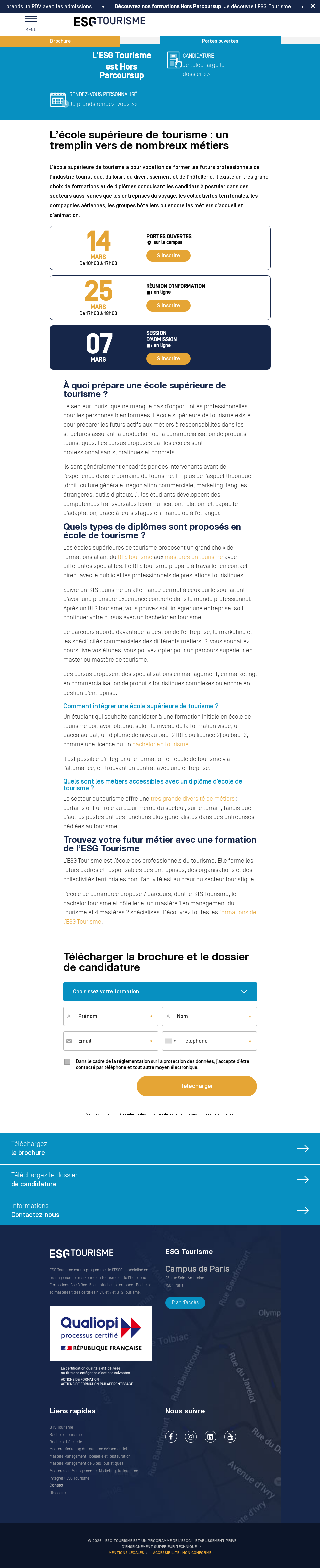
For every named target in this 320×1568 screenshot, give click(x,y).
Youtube (230, 1436)
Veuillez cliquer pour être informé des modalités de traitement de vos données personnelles (160, 1114)
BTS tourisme (135, 557)
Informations (165, 1212)
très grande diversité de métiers (193, 798)
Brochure (60, 41)
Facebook (171, 1436)
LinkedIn (210, 1436)
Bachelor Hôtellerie (66, 1442)
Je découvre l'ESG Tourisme (260, 7)
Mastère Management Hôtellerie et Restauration (90, 1456)
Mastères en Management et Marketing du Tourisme (94, 1471)
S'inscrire (168, 256)
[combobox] (170, 1041)
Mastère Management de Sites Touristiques (86, 1463)
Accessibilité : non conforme (182, 1553)
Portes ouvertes (220, 41)
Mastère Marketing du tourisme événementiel (88, 1449)
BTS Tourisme (61, 1427)
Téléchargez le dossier (165, 1181)
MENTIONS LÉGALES (126, 1553)
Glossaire (58, 1493)
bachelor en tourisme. (160, 744)
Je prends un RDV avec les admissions (48, 7)
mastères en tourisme (194, 557)
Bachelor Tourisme (66, 1435)
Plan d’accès (185, 1302)
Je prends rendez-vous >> (103, 104)
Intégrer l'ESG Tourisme (69, 1478)
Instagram (191, 1436)
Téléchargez (165, 1150)
